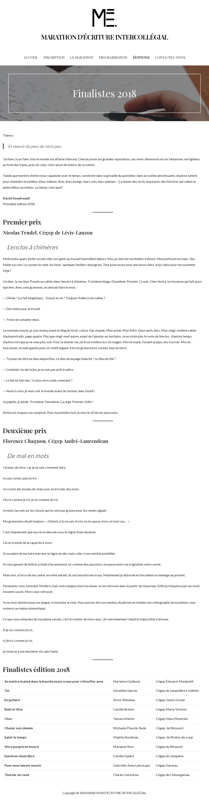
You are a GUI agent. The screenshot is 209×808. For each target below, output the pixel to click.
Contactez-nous (170, 57)
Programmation (113, 57)
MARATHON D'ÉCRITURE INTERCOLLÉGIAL (104, 36)
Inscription (54, 57)
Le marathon (81, 57)
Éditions (141, 57)
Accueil (31, 57)
